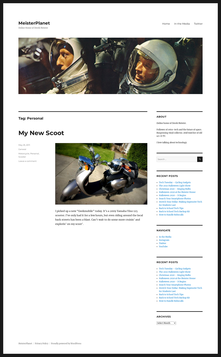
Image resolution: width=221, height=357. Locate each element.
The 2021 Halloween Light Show (174, 185)
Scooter (22, 157)
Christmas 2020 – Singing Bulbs (175, 189)
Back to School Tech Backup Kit (174, 211)
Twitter (198, 23)
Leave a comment (27, 161)
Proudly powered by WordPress (66, 343)
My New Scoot (41, 133)
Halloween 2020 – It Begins (172, 195)
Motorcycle (23, 153)
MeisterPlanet (34, 23)
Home (166, 23)
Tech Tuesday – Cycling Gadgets (175, 182)
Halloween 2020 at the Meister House (177, 192)
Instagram (164, 240)
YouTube (163, 246)
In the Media (182, 23)
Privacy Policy (41, 343)
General (22, 149)
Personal (34, 153)
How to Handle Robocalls (171, 214)
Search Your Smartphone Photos (175, 198)
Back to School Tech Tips (171, 208)
